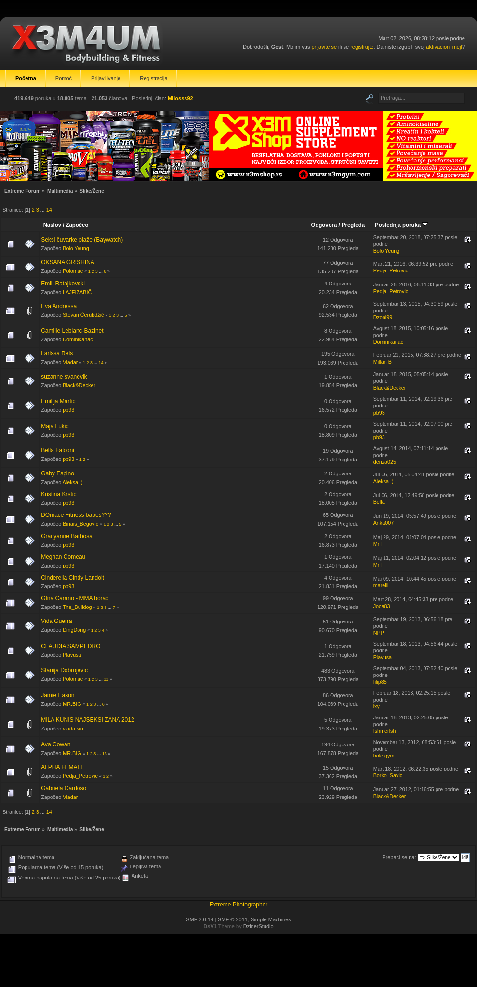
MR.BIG (72, 704)
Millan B (382, 362)
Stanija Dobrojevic (64, 670)
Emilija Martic (58, 401)
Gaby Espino (57, 473)
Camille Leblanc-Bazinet (72, 330)
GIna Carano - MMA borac (74, 598)
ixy (376, 706)
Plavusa (72, 655)
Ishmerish (384, 731)
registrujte (361, 47)
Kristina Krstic (58, 494)
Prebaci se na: (399, 857)
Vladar (70, 362)
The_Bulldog (77, 607)
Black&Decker (79, 385)
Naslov (52, 225)
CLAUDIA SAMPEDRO (70, 646)
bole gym (384, 755)
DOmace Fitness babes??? (76, 515)
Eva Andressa (59, 306)
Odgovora (324, 225)
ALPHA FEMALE (62, 767)
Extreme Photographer (239, 904)
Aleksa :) (73, 482)
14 (49, 210)
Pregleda (353, 225)
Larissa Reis (57, 353)
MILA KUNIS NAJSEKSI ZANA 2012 (87, 720)
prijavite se (324, 47)
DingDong (74, 630)
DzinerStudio (258, 926)
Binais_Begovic (80, 524)
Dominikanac (78, 339)
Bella (379, 502)
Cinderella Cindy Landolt (72, 577)
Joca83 (381, 606)
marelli (381, 585)
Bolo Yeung (76, 248)
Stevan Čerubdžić (83, 315)
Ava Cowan (55, 744)
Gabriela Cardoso (63, 788)
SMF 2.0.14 (199, 919)
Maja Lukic (54, 426)
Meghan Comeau (63, 557)
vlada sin (73, 728)
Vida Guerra (56, 621)
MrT (378, 544)
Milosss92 (180, 98)
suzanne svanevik (64, 376)
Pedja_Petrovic (391, 270)
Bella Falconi (57, 450)
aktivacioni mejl (444, 47)
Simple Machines (271, 919)
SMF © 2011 (233, 919)
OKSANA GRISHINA (67, 262)
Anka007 (383, 523)
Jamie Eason (57, 695)
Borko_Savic (388, 775)
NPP (378, 632)
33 (106, 679)
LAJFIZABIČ (77, 292)
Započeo (77, 225)
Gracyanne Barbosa (67, 536)
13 (104, 753)
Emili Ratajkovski (63, 283)
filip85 (380, 682)
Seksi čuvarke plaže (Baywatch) (82, 239)
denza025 (384, 462)
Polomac (73, 271)
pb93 (68, 410)
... (43, 210)
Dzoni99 (383, 317)
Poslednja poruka (401, 225)
